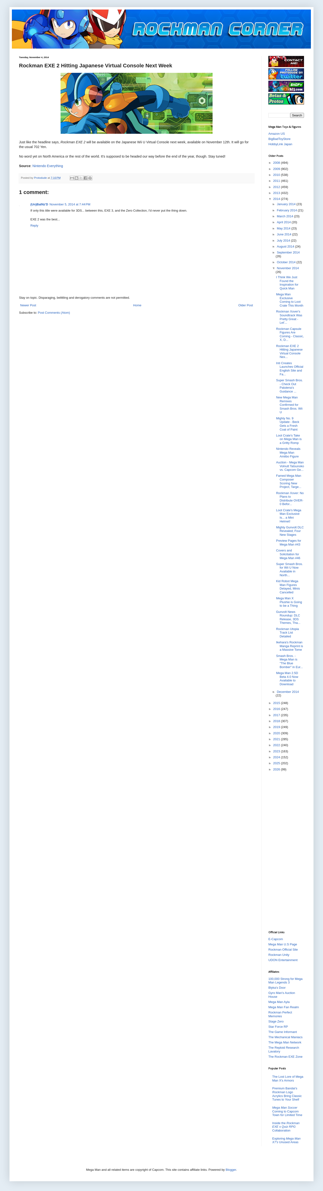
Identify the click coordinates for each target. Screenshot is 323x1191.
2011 (277, 181)
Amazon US (276, 133)
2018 (277, 721)
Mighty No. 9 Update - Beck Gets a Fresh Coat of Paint (287, 424)
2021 (277, 739)
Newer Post (28, 305)
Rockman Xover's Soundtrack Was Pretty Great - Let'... (289, 317)
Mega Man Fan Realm (283, 1007)
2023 (277, 751)
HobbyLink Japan (280, 144)
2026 (277, 769)
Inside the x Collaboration (285, 1126)
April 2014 (284, 222)
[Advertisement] (287, 850)
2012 (277, 187)
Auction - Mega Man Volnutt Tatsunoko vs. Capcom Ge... (290, 466)
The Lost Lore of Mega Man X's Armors (287, 1078)
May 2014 (284, 228)
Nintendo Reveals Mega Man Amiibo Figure (288, 452)
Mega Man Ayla (279, 1002)
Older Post (245, 305)
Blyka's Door (277, 987)
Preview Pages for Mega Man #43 (288, 542)
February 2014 (287, 210)
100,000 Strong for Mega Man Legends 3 (285, 980)
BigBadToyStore (279, 139)
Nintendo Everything (47, 166)
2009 (277, 169)
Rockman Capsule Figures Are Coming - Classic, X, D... (290, 334)
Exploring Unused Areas (286, 1140)
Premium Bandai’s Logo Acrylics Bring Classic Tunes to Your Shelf (287, 1094)
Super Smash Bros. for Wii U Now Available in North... (289, 569)
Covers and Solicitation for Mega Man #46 (288, 554)
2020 (277, 733)
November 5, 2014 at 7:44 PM (70, 204)
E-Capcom (275, 939)
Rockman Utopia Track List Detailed (287, 632)
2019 (277, 727)
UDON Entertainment (283, 960)
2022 (277, 745)
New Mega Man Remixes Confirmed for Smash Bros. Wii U (289, 405)
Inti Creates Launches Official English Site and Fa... (289, 368)
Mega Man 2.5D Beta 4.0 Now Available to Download (287, 678)
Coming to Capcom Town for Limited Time (287, 1111)
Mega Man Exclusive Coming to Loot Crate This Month (289, 300)
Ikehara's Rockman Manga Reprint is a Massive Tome (289, 645)
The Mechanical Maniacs (285, 1037)
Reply (34, 225)
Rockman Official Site (283, 949)
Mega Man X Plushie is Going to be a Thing (289, 601)
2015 (277, 703)
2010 (277, 175)
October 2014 (286, 262)
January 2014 (286, 204)
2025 (277, 763)
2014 (277, 199)
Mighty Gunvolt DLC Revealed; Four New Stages (290, 531)
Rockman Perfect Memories (280, 1014)
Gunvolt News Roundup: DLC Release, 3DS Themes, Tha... (288, 617)
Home (137, 305)
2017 (277, 715)
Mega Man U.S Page (282, 944)
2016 (277, 709)
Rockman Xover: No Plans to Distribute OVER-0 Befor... (290, 498)
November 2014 (288, 268)
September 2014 (288, 252)
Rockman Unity (278, 955)
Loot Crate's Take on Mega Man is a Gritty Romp (289, 439)
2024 (277, 757)
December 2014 (288, 692)
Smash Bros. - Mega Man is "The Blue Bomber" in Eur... (289, 661)
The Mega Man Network (284, 1042)
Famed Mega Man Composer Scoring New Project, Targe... (288, 481)
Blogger (231, 1169)
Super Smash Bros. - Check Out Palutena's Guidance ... (289, 385)
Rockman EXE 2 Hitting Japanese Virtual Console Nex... (289, 351)
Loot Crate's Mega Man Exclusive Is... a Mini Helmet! (288, 515)
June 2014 (284, 234)
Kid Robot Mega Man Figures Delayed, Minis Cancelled (288, 586)
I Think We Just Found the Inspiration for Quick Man (287, 282)
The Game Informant (282, 1032)
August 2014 (286, 246)
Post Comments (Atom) (54, 312)
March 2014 (285, 216)
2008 (277, 162)
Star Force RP (278, 1026)
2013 (277, 193)
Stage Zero (276, 1021)
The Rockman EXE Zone (285, 1056)
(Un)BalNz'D (39, 204)
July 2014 (284, 240)
